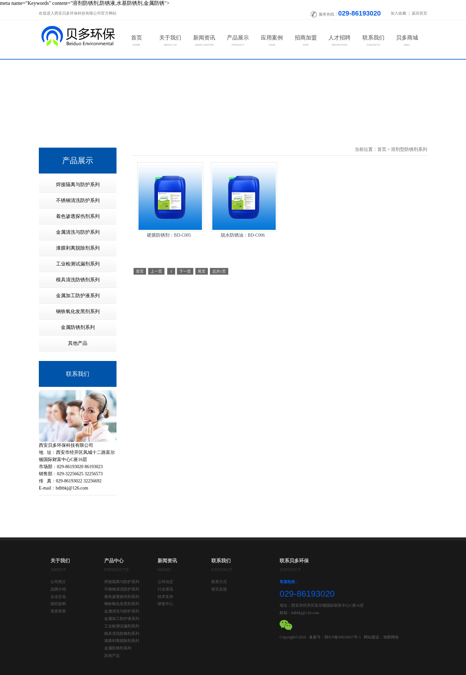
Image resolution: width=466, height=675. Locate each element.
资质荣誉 (58, 611)
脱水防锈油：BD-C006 (243, 235)
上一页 (156, 271)
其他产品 (112, 655)
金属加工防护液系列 (121, 618)
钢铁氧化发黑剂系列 (121, 604)
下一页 (185, 271)
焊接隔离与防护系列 (121, 581)
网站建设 (371, 637)
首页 (381, 149)
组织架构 (58, 604)
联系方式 (219, 581)
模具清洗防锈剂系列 (121, 633)
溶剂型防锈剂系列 (409, 149)
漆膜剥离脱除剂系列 (121, 640)
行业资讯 (165, 589)
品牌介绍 (58, 589)
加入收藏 (399, 13)
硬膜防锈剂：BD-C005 (169, 235)
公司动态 (165, 581)
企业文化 (58, 596)
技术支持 (165, 596)
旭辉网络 (391, 637)
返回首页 (419, 13)
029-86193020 (359, 13)
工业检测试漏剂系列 (121, 626)
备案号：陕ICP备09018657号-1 (335, 637)
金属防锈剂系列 (117, 648)
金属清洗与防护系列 (121, 611)
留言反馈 (219, 589)
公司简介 (58, 581)
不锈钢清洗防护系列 (121, 589)
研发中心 (165, 604)
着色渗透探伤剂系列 (121, 596)
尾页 (201, 271)
